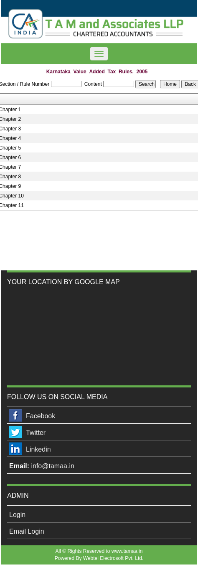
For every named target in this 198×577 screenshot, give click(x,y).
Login (17, 514)
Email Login (26, 531)
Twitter (36, 432)
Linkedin (38, 449)
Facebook (40, 416)
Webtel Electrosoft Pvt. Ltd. (113, 558)
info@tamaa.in (52, 466)
